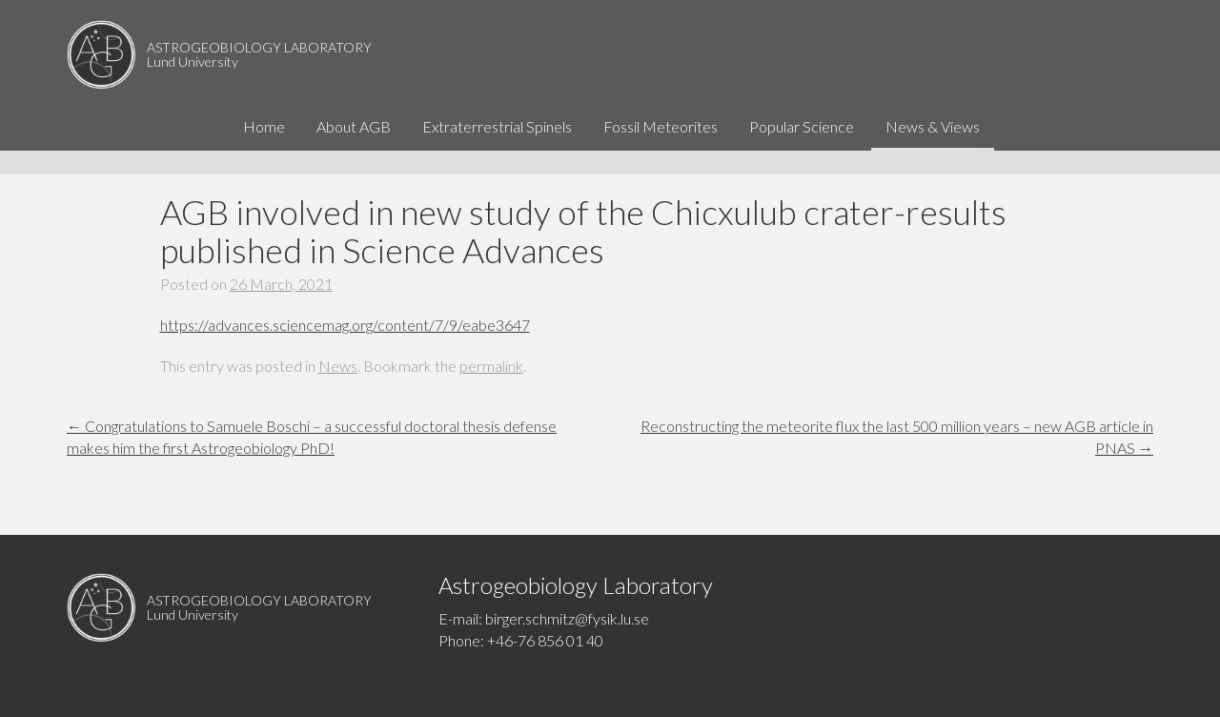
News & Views (932, 149)
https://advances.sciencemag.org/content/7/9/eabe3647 (345, 325)
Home (264, 149)
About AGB (353, 149)
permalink (491, 366)
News (337, 366)
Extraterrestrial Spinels (497, 149)
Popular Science (801, 149)
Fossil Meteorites (660, 149)
